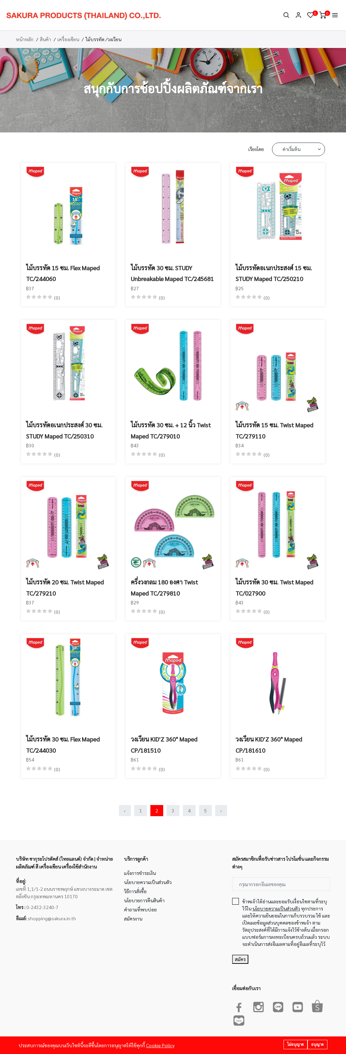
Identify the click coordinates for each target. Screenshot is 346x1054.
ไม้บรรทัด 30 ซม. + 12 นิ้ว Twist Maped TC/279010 (171, 430)
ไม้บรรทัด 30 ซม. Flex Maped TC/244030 (63, 744)
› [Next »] (221, 810)
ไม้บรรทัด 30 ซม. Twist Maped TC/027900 (274, 587)
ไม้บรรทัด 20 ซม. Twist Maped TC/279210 (65, 587)
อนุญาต (317, 1044)
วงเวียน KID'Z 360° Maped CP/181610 (269, 744)
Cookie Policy (160, 1045)
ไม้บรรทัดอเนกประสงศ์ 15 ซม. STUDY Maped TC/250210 (274, 273)
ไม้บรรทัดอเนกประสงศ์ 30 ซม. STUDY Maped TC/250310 (64, 430)
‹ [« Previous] (125, 810)
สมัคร (240, 959)
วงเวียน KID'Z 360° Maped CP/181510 (164, 744)
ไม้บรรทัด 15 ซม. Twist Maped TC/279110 (274, 430)
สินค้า (45, 39)
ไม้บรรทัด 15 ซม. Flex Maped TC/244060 (63, 273)
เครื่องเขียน (68, 39)
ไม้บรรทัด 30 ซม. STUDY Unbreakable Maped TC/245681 (172, 273)
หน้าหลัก (24, 39)
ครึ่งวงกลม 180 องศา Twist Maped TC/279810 (164, 587)
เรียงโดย (256, 149)
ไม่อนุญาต (295, 1044)
